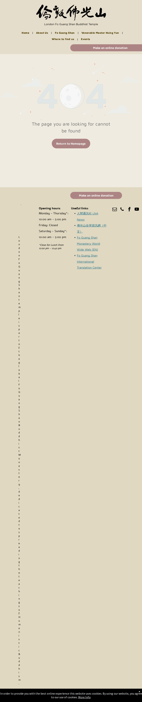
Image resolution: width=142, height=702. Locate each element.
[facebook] (129, 209)
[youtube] (136, 209)
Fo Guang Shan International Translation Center (89, 261)
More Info (84, 697)
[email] (114, 209)
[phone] (122, 209)
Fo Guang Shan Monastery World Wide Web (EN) (88, 243)
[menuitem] (26, 33)
